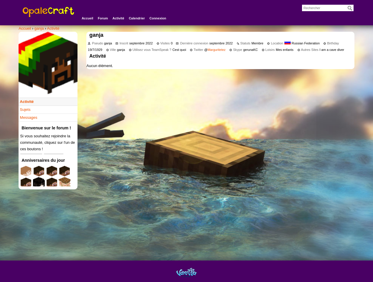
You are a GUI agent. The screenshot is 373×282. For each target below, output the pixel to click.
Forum (103, 18)
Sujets (25, 109)
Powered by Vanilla (186, 272)
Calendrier (137, 18)
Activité (118, 18)
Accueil (87, 18)
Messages (28, 117)
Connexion (157, 18)
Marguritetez (216, 49)
